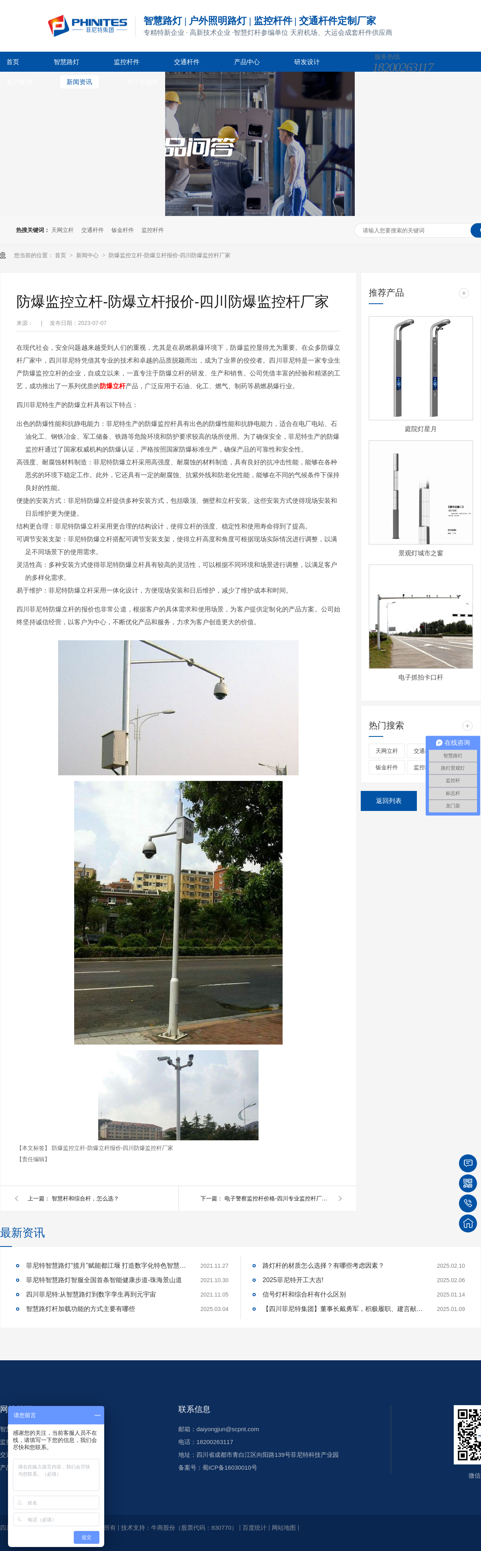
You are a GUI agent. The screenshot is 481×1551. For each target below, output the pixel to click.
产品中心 (247, 61)
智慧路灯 (66, 61)
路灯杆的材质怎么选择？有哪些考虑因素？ (323, 1265)
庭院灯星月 (421, 429)
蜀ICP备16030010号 (229, 1467)
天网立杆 (62, 230)
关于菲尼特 (143, 82)
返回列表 (389, 800)
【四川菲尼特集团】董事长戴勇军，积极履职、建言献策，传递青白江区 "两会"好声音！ (343, 1308)
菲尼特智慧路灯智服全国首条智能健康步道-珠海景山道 (104, 1280)
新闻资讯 (79, 82)
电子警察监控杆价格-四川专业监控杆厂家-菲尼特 (276, 1198)
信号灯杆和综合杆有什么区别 (304, 1294)
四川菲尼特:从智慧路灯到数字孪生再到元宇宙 (91, 1294)
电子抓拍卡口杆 (420, 677)
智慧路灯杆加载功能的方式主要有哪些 (80, 1308)
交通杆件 (187, 61)
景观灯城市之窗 (420, 553)
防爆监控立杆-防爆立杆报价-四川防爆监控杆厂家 (169, 255)
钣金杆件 (122, 230)
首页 (12, 61)
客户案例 (19, 82)
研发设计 (307, 61)
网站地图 (284, 1527)
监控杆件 (126, 61)
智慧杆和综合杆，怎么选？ (85, 1198)
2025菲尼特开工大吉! (293, 1280)
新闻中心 (88, 255)
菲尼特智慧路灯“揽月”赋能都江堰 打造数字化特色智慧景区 (106, 1265)
